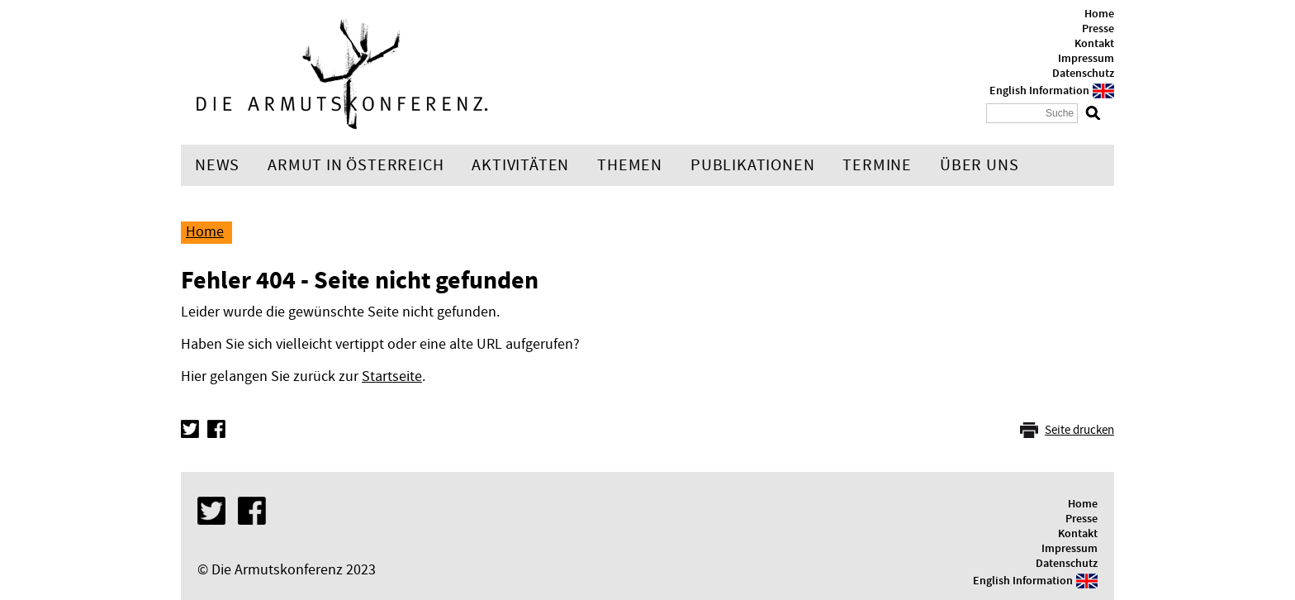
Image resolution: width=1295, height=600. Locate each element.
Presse (1098, 28)
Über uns (979, 165)
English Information (1039, 90)
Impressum (1086, 58)
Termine (877, 165)
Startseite (392, 376)
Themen (629, 165)
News (217, 165)
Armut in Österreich (356, 165)
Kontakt (1094, 43)
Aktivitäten (520, 165)
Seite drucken (1079, 430)
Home (1099, 14)
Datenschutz (1083, 73)
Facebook (216, 429)
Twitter (190, 429)
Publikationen (752, 165)
